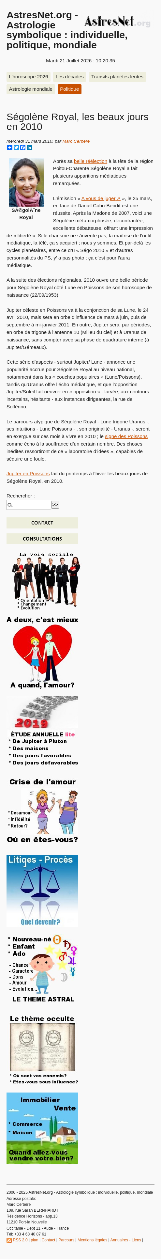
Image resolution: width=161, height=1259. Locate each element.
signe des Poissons (126, 436)
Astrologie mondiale (30, 89)
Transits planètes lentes (117, 76)
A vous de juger (98, 198)
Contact (48, 1240)
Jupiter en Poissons (28, 473)
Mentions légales (92, 1240)
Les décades (70, 76)
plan (34, 1240)
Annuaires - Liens (125, 1240)
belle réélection (90, 161)
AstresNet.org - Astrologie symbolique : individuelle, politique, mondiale (67, 29)
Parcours (66, 1240)
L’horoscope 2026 (28, 76)
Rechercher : (21, 495)
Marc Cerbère (76, 141)
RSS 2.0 (17, 1240)
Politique (69, 89)
